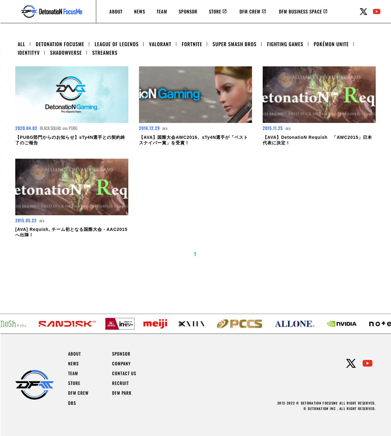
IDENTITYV (29, 52)
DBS (72, 403)
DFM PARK (121, 393)
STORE (215, 11)
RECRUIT (120, 383)
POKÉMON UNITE (331, 44)
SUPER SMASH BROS (235, 44)
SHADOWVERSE (66, 52)
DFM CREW (250, 11)
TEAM (162, 11)
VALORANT (160, 44)
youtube (376, 11)
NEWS (139, 11)
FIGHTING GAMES (285, 44)
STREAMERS (105, 52)
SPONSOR (188, 11)
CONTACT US (124, 373)
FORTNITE (192, 44)
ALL (21, 44)
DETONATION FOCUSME (60, 44)
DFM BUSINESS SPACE (300, 11)
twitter (363, 11)
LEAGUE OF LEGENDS (117, 44)
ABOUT (115, 11)
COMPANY (121, 363)
